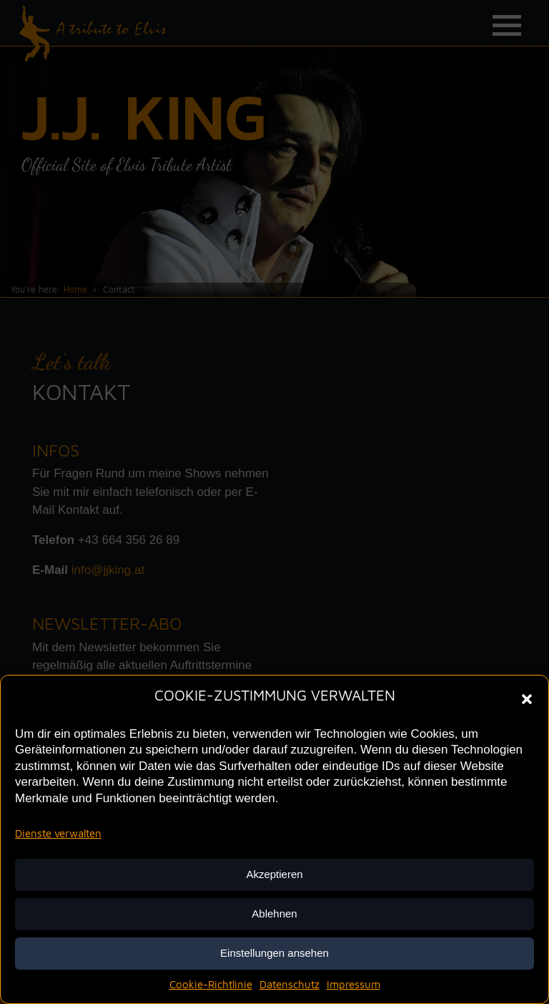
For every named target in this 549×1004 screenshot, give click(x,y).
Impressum (353, 984)
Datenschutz (289, 984)
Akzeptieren (274, 874)
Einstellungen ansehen (274, 953)
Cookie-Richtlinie (210, 984)
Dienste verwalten (58, 833)
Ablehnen (274, 913)
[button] (527, 698)
